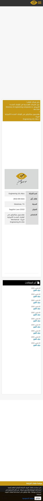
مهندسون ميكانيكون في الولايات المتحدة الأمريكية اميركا (22, 115)
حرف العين (36, 290)
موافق (38, 498)
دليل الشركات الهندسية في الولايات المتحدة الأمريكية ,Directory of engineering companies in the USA (23, 107)
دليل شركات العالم (33, 102)
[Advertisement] (21, 28)
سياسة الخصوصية (28, 498)
